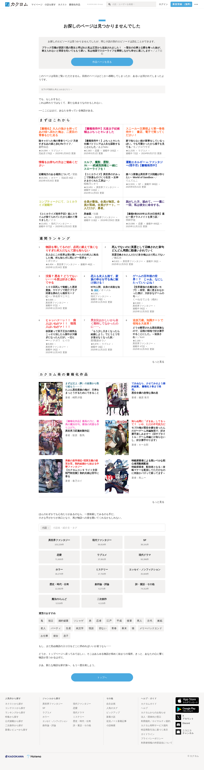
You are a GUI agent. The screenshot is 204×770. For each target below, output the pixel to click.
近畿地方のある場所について (54, 174)
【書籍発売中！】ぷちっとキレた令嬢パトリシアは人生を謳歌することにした (102, 143)
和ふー (142, 477)
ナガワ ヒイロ (61, 340)
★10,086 (130, 224)
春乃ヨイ (77, 480)
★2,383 (88, 150)
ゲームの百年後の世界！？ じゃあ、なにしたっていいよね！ (148, 279)
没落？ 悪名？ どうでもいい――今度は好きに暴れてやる (61, 279)
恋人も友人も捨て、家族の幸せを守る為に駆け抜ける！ (104, 279)
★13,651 (43, 224)
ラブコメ (55, 150)
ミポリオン (52, 260)
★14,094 (43, 150)
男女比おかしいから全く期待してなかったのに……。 (104, 323)
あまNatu (103, 147)
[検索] (109, 4)
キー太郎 (143, 444)
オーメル (106, 290)
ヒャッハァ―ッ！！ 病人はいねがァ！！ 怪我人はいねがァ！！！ (61, 323)
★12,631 (130, 184)
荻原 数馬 (78, 435)
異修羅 (87, 213)
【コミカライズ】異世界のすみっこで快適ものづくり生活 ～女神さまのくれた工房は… (102, 177)
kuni (142, 337)
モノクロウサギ (141, 147)
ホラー (54, 178)
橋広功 (117, 257)
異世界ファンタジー (106, 187)
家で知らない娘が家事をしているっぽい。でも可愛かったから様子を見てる (145, 143)
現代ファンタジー (60, 224)
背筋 (74, 174)
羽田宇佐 (130, 220)
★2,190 (136, 341)
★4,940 (136, 303)
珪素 (95, 213)
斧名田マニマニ (61, 296)
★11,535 (130, 150)
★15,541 (43, 178)
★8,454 (49, 264)
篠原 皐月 (144, 397)
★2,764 (88, 217)
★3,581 (94, 293)
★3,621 (115, 261)
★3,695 (49, 300)
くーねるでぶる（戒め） (146, 299)
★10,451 (88, 187)
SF (139, 184)
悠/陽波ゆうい (98, 340)
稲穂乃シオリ (91, 183)
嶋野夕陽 (77, 397)
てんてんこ (132, 180)
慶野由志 (43, 147)
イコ (53, 220)
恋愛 (97, 150)
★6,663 (49, 344)
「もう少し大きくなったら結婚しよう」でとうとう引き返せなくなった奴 (105, 334)
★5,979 (94, 344)
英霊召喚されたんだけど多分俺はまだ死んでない (138, 254)
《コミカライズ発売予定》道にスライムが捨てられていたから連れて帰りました (58, 216)
